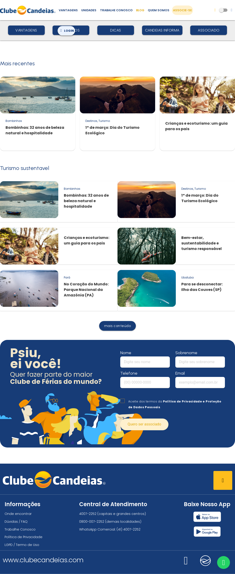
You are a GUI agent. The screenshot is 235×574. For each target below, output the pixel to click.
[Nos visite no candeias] (205, 560)
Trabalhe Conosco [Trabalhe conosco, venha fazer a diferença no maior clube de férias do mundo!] (116, 10)
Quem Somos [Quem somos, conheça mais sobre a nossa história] (158, 10)
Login (66, 30)
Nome (125, 352)
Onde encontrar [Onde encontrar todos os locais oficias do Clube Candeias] (18, 513)
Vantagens (26, 30)
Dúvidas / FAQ (16, 521)
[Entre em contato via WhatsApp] (222, 561)
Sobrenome (186, 352)
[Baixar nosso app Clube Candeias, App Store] (207, 516)
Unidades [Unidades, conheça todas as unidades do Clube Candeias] (88, 10)
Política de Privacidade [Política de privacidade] (23, 537)
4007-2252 (87, 513)
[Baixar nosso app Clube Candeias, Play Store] (207, 531)
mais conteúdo (117, 326)
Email (180, 373)
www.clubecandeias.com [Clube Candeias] (43, 560)
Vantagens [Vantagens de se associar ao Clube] (68, 10)
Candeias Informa (162, 30)
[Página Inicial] (29, 10)
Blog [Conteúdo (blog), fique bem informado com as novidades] (140, 10)
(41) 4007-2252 (128, 529)
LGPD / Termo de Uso (22, 544)
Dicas (115, 30)
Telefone (128, 373)
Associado (209, 30)
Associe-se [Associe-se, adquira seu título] (182, 10)
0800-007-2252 (91, 521)
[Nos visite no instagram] (186, 563)
